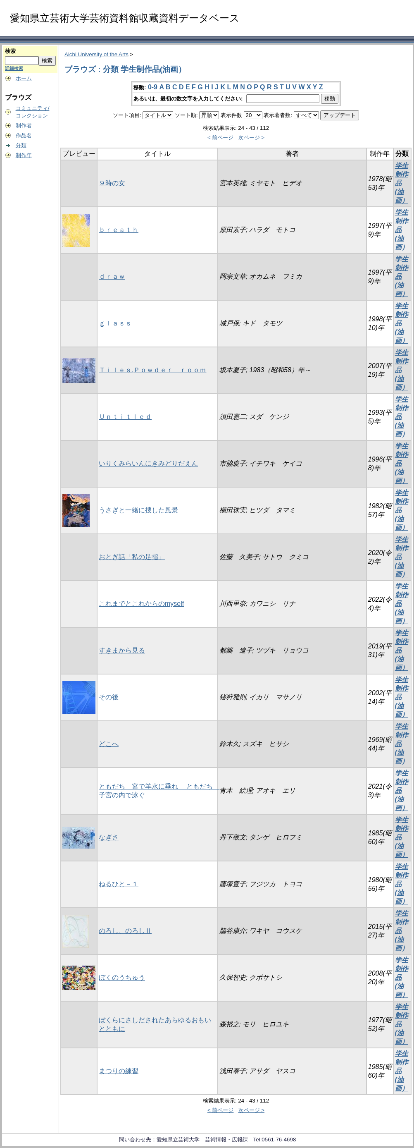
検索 (10, 51)
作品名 (24, 135)
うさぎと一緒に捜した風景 (138, 510)
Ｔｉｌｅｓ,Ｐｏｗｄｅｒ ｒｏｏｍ (152, 369)
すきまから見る (122, 650)
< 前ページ (220, 137)
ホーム (24, 78)
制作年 (24, 155)
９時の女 (112, 183)
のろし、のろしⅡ (125, 930)
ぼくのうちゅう (122, 977)
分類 (21, 145)
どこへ (109, 743)
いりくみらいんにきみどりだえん (148, 463)
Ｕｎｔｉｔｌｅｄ (125, 416)
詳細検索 (14, 68)
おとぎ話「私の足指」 (132, 556)
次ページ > (251, 137)
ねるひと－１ (118, 883)
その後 (109, 697)
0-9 (152, 87)
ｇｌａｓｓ (115, 323)
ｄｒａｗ (112, 276)
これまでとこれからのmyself (141, 603)
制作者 (24, 125)
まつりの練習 (118, 1070)
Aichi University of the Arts (96, 54)
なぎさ (109, 837)
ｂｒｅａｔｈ (118, 229)
